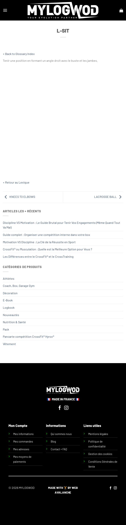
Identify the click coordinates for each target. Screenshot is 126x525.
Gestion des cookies (100, 454)
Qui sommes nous (61, 434)
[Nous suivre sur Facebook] (60, 408)
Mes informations (23, 434)
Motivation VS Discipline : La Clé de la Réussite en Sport (39, 242)
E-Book (8, 300)
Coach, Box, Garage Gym (19, 285)
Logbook (9, 307)
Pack (6, 329)
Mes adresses (21, 449)
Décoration (10, 293)
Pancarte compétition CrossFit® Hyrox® (28, 336)
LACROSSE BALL (108, 196)
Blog (53, 441)
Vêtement (9, 344)
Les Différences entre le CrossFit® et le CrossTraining (38, 256)
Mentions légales (98, 434)
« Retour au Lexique (16, 182)
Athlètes (8, 278)
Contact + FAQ (59, 449)
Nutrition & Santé (14, 322)
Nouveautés (11, 315)
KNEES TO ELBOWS (19, 196)
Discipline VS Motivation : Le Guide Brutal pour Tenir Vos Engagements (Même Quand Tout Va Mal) (61, 225)
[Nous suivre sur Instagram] (66, 408)
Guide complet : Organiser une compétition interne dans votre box (46, 234)
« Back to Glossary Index (19, 54)
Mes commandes (23, 441)
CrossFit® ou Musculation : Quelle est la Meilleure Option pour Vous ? (47, 249)
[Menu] (5, 10)
